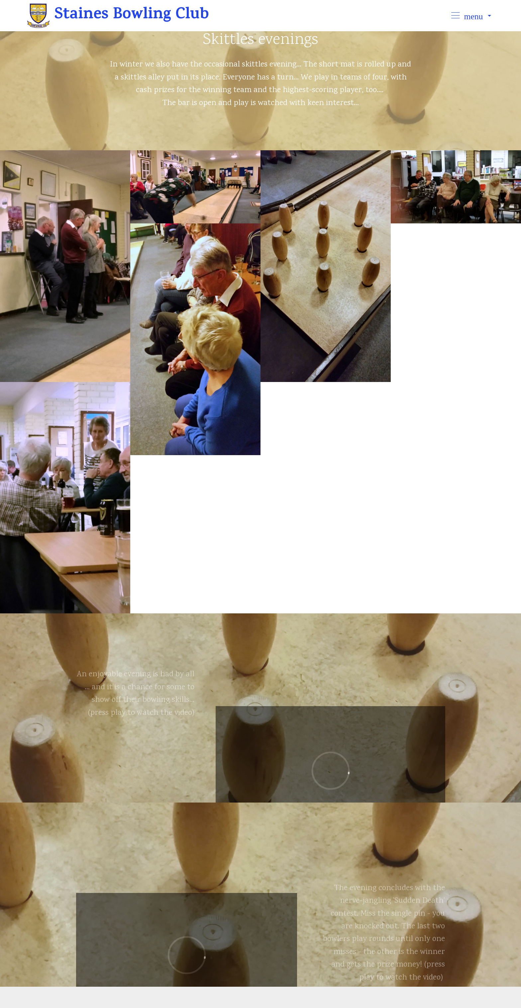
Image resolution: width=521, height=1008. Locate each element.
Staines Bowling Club (133, 16)
